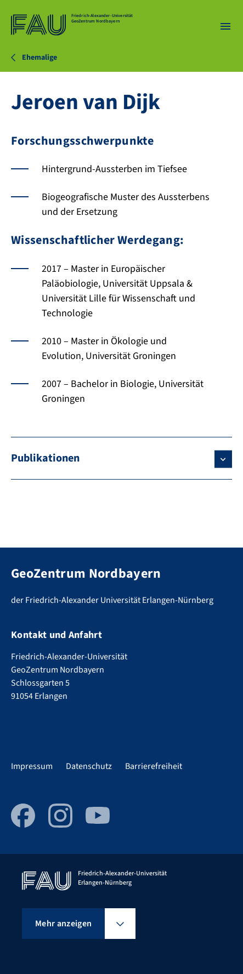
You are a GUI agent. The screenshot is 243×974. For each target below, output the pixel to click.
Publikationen (45, 458)
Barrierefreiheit (153, 766)
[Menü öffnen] (225, 26)
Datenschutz (89, 766)
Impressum (32, 766)
